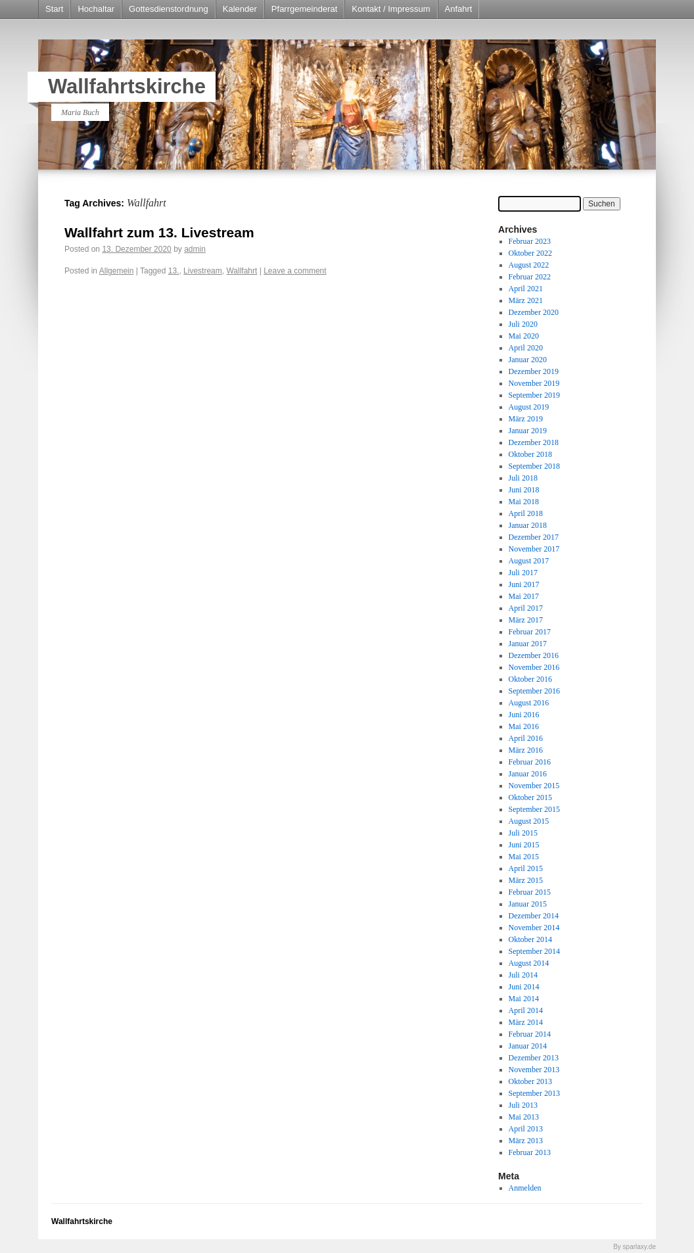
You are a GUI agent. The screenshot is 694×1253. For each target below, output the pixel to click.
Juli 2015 (523, 833)
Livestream (202, 270)
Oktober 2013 (530, 1081)
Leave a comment (295, 270)
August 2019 (529, 407)
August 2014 (529, 963)
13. (173, 270)
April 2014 (526, 1010)
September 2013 (534, 1093)
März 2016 (526, 750)
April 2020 (526, 347)
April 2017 (526, 608)
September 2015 (534, 809)
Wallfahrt (241, 270)
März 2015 (526, 880)
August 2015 (529, 821)
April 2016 (526, 738)
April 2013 (526, 1128)
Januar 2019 (528, 430)
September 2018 (534, 466)
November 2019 (534, 383)
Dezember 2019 (534, 371)
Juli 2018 (523, 478)
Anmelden (525, 1188)
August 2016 (529, 702)
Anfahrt (459, 9)
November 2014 (534, 927)
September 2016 (534, 691)
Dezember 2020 (534, 312)
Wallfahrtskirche (127, 86)
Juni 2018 (524, 489)
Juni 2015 (524, 844)
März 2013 (526, 1140)
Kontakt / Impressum (391, 9)
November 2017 (534, 549)
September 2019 (534, 395)
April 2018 (526, 513)
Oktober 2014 (530, 939)
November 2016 (534, 667)
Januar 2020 (528, 359)
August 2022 (529, 265)
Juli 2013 (523, 1105)
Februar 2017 (530, 631)
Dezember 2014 (534, 915)
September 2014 (534, 951)
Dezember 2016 (534, 655)
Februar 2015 (530, 892)
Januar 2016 (528, 773)
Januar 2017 (528, 643)
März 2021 (526, 300)
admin (195, 249)
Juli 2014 (523, 975)
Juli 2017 (523, 572)
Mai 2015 (524, 856)
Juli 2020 (523, 324)
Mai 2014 (524, 998)
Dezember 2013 (534, 1057)
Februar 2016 (530, 762)
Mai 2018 (524, 501)
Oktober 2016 (530, 679)
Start (54, 9)
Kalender (240, 9)
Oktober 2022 (530, 253)
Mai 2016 (524, 726)
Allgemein (116, 270)
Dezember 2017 (534, 537)
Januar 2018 (528, 525)
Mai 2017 (524, 596)
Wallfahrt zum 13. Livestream (159, 232)
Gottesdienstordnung (168, 9)
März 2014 (526, 1022)
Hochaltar (96, 9)
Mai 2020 (524, 336)
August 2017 (529, 560)
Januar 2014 (528, 1046)
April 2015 (526, 868)
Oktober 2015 (530, 797)
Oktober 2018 (530, 454)
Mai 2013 (524, 1117)
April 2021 (526, 288)
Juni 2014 (524, 986)
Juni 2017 (524, 584)
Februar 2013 (530, 1152)
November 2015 (534, 785)
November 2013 (534, 1069)
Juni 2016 (524, 714)
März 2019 (526, 418)
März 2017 (526, 620)
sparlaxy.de (639, 1246)
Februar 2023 (530, 241)
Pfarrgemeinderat (304, 9)
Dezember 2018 (534, 442)
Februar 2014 (530, 1034)
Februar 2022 (530, 276)
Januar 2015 (528, 904)
